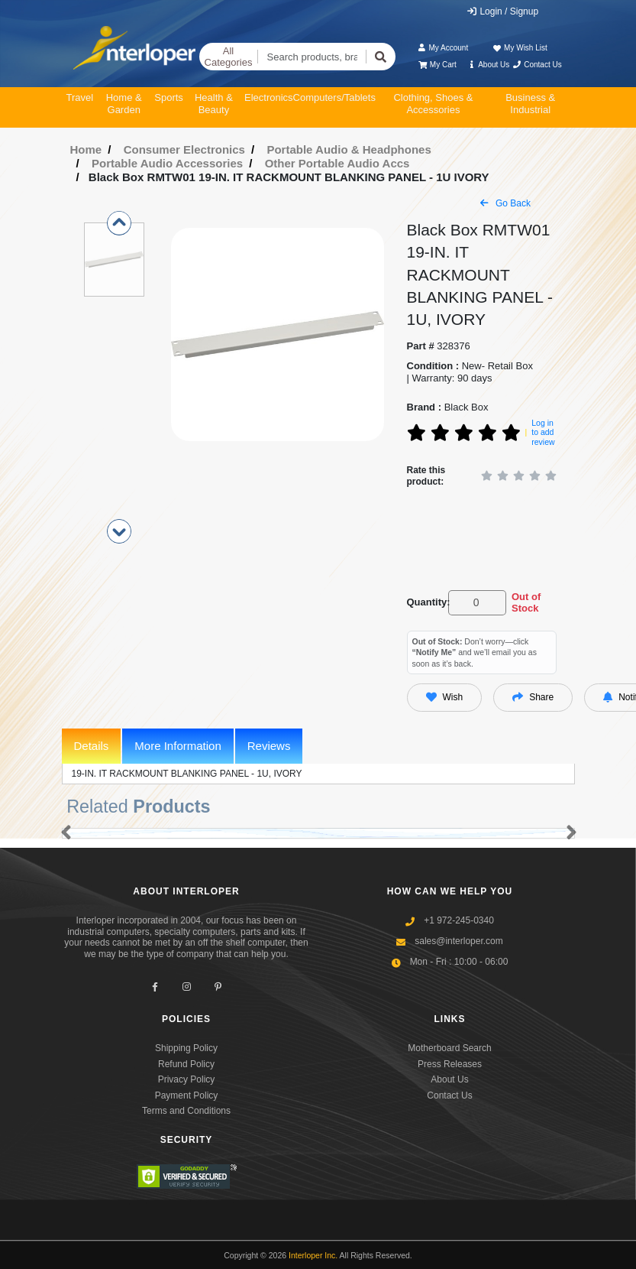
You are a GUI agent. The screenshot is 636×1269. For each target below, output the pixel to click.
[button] (566, 833)
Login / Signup (502, 11)
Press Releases (450, 1064)
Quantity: (425, 602)
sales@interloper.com (459, 941)
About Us (488, 64)
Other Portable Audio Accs (337, 163)
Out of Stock (526, 603)
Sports (168, 97)
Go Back (505, 203)
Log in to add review (542, 432)
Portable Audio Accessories (167, 163)
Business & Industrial (530, 103)
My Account (442, 48)
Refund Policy (186, 1064)
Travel (80, 97)
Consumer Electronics (184, 149)
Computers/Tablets (334, 97)
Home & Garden (124, 103)
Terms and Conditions (186, 1110)
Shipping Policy (186, 1048)
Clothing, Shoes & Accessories (433, 103)
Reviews (269, 745)
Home (86, 149)
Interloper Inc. (313, 1255)
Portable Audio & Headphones (348, 149)
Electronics (268, 97)
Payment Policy (186, 1095)
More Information (177, 745)
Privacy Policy (186, 1079)
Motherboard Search (449, 1048)
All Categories (229, 57)
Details (91, 745)
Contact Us (537, 64)
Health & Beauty (214, 103)
